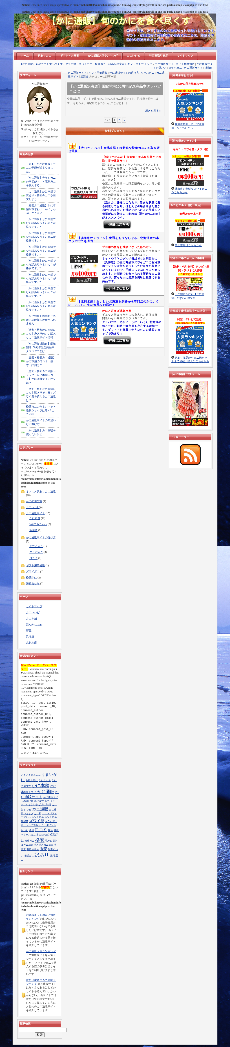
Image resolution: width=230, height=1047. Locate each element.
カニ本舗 (31, 618)
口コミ (33, 558)
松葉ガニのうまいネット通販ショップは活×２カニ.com (41, 410)
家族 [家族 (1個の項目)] (50, 830)
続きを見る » (153, 110)
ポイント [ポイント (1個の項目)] (51, 825)
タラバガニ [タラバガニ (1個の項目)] (51, 821)
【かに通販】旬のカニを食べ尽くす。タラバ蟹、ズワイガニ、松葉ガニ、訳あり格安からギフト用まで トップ (86, 64)
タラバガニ (175, 67)
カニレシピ (33, 507)
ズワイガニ (36, 546)
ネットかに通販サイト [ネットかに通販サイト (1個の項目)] (33, 825)
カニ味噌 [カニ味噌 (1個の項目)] (46, 804)
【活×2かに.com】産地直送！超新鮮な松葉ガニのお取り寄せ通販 (114, 149)
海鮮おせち (33, 583)
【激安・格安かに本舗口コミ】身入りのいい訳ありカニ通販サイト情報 (41, 333)
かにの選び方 (34, 501)
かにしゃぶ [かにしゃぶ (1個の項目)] (45, 780)
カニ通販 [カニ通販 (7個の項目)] (40, 809)
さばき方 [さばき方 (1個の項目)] (39, 801)
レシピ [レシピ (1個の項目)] (24, 830)
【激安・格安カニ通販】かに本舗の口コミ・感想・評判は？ (41, 361)
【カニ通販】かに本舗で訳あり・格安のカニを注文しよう (41, 195)
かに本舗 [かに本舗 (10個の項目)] (40, 785)
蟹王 (28, 630)
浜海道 (209, 67)
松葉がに (31, 577)
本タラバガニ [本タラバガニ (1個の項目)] (28, 834)
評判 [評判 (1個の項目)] (52, 855)
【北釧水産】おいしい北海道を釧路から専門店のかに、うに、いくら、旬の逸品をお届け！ (113, 303)
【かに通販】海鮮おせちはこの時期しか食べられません (41, 319)
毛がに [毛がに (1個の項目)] (49, 841)
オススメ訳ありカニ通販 (41, 491)
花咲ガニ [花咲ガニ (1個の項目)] (29, 855)
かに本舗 (34, 518)
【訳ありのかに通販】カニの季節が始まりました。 (41, 167)
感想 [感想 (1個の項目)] (56, 830)
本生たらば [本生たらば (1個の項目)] (42, 834)
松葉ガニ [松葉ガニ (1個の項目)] (29, 841)
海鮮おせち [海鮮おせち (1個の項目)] (33, 849)
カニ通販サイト (164, 64)
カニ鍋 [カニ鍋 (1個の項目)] (37, 813)
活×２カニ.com (38, 524)
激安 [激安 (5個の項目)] (43, 849)
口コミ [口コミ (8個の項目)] (41, 829)
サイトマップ (34, 606)
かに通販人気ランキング (41, 951)
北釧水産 (31, 642)
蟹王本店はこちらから (188, 245)
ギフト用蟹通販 (185, 64)
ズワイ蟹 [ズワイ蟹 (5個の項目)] (36, 821)
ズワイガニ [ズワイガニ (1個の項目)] (37, 817)
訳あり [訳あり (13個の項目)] (42, 855)
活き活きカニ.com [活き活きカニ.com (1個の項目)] (43, 845)
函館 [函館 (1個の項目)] (31, 830)
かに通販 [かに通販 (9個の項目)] (45, 791)
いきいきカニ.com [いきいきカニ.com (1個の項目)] (30, 775)
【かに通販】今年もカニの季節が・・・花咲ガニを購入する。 (41, 181)
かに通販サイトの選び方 (124, 72)
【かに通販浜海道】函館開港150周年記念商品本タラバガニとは (41, 347)
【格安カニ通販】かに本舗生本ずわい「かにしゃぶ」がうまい (41, 209)
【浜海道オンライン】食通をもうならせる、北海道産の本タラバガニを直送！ (113, 239)
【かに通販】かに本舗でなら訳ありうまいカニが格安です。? (41, 223)
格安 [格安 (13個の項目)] (39, 840)
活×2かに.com (34, 624)
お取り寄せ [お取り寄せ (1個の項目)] (32, 780)
